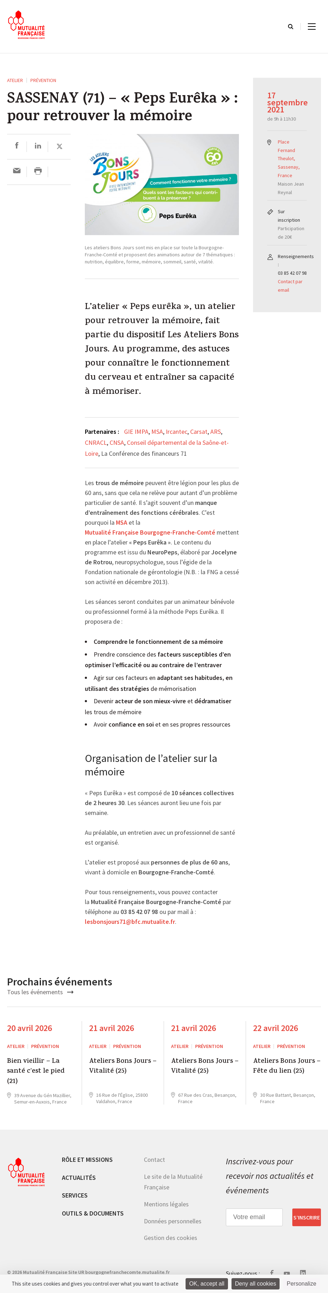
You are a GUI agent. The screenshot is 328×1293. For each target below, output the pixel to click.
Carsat (198, 431)
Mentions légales (166, 1204)
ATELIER (15, 80)
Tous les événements (40, 992)
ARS (215, 431)
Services (75, 1195)
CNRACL (96, 442)
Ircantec (176, 431)
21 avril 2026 (111, 1028)
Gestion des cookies (170, 1238)
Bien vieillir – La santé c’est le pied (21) (36, 1072)
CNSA (117, 442)
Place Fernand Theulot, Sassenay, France (289, 159)
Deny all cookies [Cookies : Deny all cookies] (255, 1284)
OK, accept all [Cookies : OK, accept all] (206, 1284)
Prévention (43, 80)
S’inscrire (306, 1217)
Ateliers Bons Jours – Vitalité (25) (123, 1067)
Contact (154, 1159)
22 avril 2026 (275, 1028)
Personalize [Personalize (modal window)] (301, 1284)
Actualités (79, 1177)
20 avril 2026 (29, 1028)
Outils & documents (93, 1213)
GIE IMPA (136, 431)
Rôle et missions (87, 1159)
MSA (157, 431)
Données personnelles (172, 1221)
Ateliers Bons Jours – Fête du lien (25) (287, 1067)
